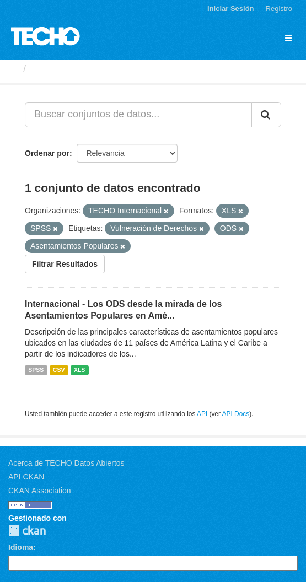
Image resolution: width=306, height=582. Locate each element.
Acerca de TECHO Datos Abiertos (66, 463)
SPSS (36, 370)
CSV (59, 370)
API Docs (236, 414)
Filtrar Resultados (65, 264)
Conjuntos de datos (77, 68)
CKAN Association (39, 490)
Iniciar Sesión (230, 8)
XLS (79, 370)
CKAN (27, 530)
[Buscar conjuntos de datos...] (138, 114)
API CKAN (26, 476)
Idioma (20, 547)
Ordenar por (47, 153)
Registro (279, 8)
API (202, 414)
